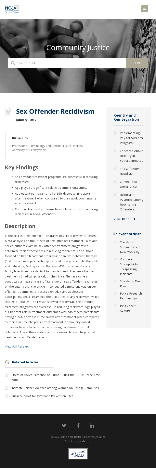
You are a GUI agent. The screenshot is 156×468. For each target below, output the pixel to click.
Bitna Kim (20, 138)
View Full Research (17, 346)
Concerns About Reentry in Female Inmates (131, 155)
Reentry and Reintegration (126, 117)
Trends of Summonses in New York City (130, 247)
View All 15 (121, 219)
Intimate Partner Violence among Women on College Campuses (55, 388)
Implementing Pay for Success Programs (131, 138)
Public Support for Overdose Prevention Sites (42, 396)
